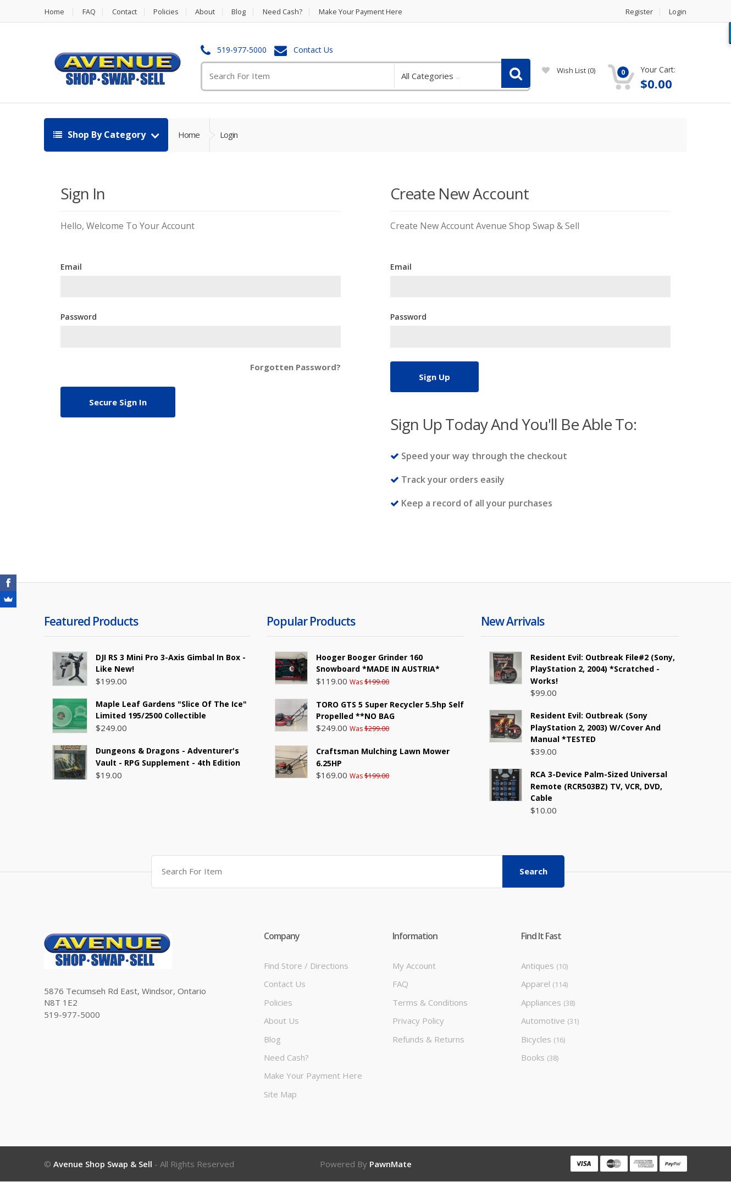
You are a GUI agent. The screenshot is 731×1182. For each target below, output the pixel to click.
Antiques (544, 965)
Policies (167, 12)
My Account (414, 965)
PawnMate (390, 1163)
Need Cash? (285, 12)
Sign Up (434, 376)
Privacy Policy (418, 1020)
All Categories (427, 75)
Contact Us (313, 50)
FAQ (89, 12)
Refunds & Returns (428, 1038)
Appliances (548, 1001)
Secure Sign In (118, 402)
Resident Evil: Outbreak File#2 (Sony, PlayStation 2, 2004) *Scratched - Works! (602, 669)
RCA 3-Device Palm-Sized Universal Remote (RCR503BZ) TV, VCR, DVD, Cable (598, 786)
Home (54, 12)
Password (78, 316)
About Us (281, 1020)
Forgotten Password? (295, 366)
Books (539, 1056)
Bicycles (543, 1038)
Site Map (280, 1093)
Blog (241, 12)
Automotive (550, 1020)
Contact (125, 12)
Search (533, 871)
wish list (568, 70)
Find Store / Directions (306, 965)
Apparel (544, 983)
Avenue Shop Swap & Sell (102, 1163)
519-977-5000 (242, 50)
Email (71, 266)
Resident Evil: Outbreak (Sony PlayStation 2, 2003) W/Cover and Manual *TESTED (595, 727)
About (207, 12)
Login (678, 12)
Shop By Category (100, 135)
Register (639, 12)
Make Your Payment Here (365, 12)
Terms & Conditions (430, 1001)
